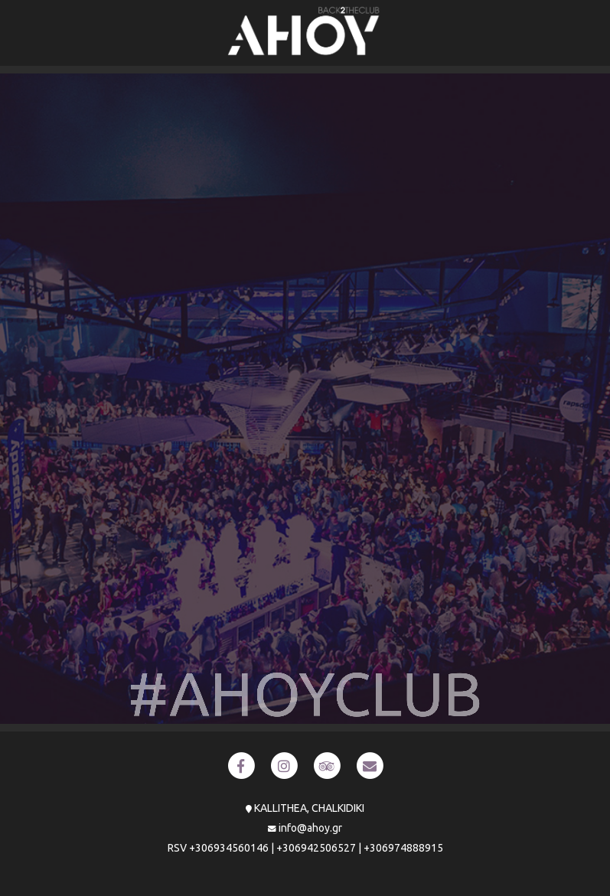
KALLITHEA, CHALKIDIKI (309, 808)
